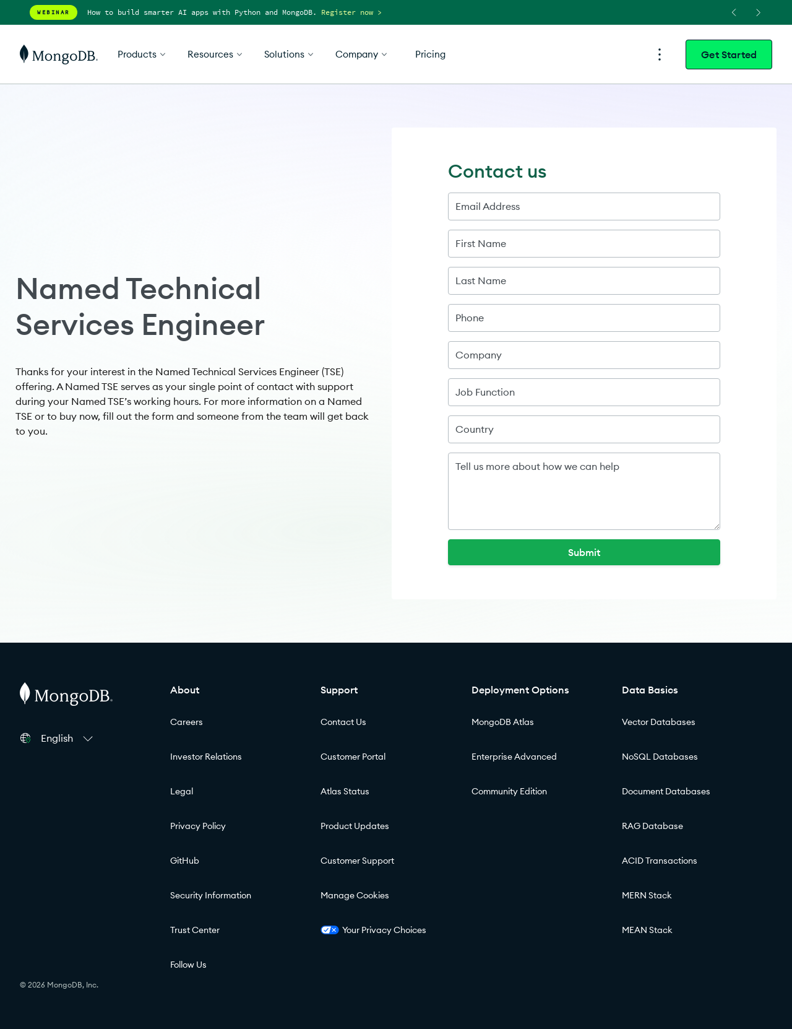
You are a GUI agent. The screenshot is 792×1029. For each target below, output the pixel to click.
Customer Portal (353, 756)
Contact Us (343, 721)
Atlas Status (345, 791)
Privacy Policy (198, 825)
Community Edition (509, 791)
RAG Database (652, 825)
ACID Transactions (659, 860)
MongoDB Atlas (502, 721)
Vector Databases (658, 721)
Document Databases (666, 791)
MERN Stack (647, 895)
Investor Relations (206, 756)
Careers (186, 721)
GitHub (184, 860)
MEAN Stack (647, 930)
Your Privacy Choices (373, 930)
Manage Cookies (355, 895)
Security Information (210, 895)
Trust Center (195, 930)
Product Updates (355, 825)
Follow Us (188, 964)
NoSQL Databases (660, 756)
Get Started (729, 54)
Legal (181, 791)
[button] (68, 738)
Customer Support (357, 860)
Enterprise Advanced (514, 756)
